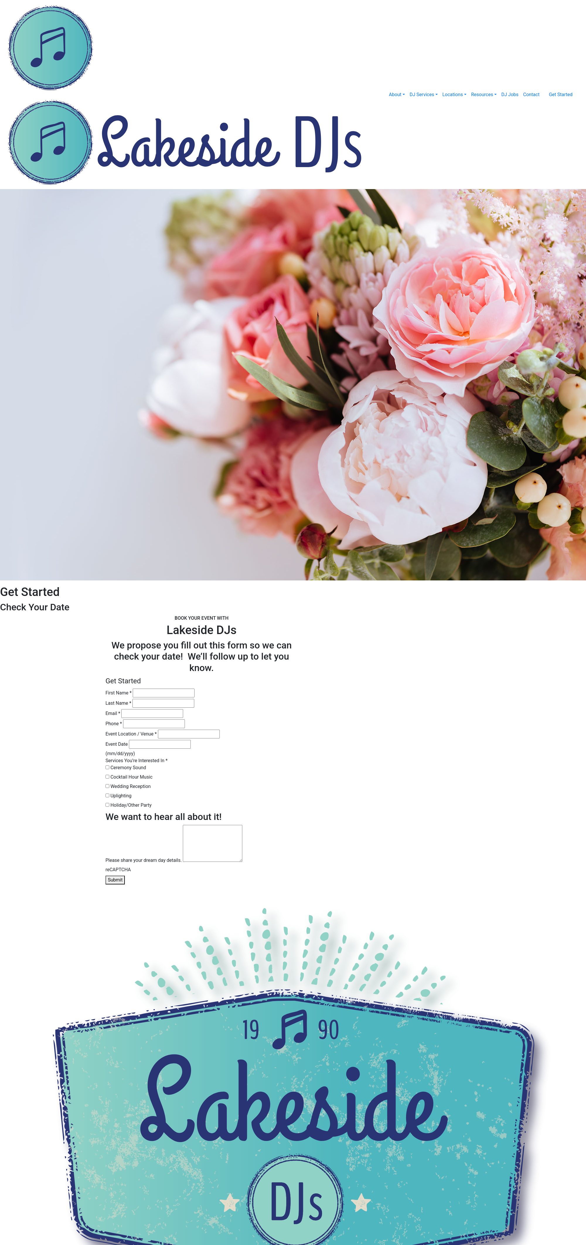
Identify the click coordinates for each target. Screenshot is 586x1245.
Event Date (116, 744)
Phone (113, 723)
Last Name (118, 703)
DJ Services (422, 94)
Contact (531, 94)
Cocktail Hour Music (129, 777)
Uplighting (118, 796)
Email (112, 713)
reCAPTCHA (118, 869)
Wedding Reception (128, 786)
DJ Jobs (510, 94)
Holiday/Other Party (128, 805)
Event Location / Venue (131, 734)
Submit (115, 880)
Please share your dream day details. (143, 860)
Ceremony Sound (125, 767)
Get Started (561, 94)
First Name (118, 693)
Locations (452, 94)
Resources (482, 94)
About (395, 94)
